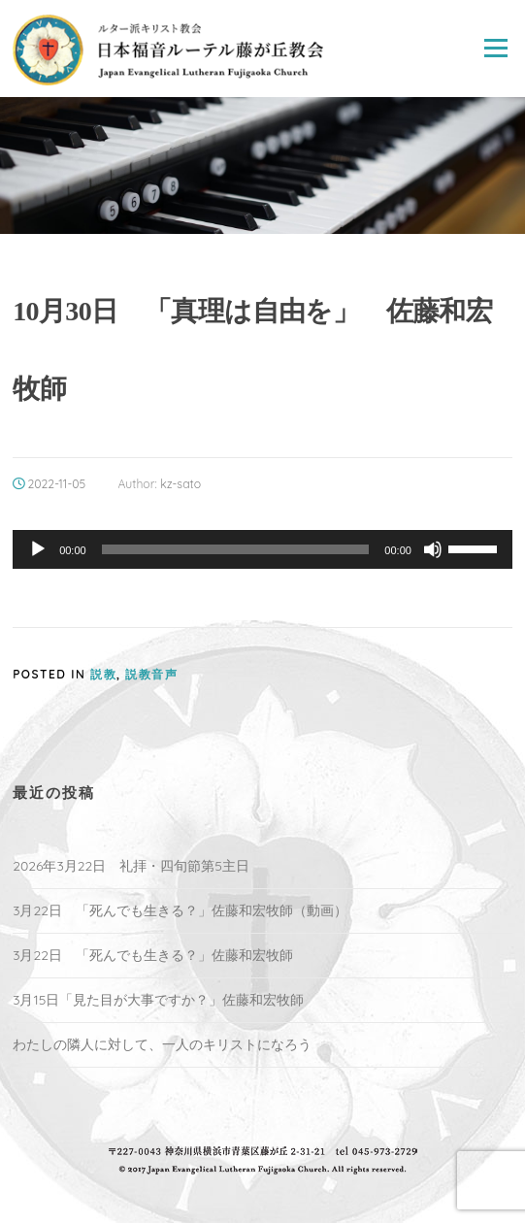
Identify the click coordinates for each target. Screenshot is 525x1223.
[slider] (236, 549)
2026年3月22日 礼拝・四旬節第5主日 (131, 866)
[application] (262, 549)
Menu (495, 48)
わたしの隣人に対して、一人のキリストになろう (162, 1044)
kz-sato (180, 484)
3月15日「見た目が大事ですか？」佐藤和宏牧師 (158, 999)
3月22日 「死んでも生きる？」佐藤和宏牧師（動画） (180, 910)
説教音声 (151, 674)
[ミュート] (433, 549)
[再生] (38, 549)
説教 (103, 674)
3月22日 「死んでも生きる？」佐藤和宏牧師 (153, 955)
